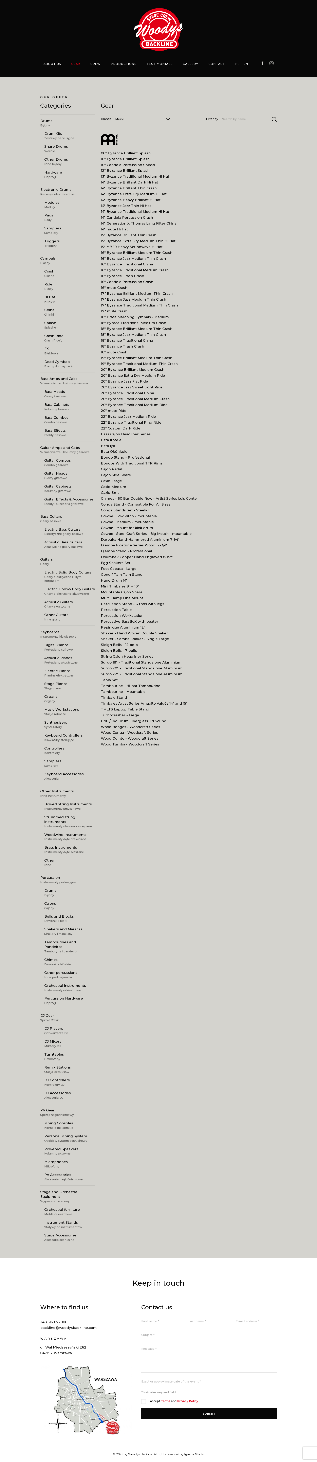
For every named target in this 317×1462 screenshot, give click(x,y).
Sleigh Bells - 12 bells (119, 648)
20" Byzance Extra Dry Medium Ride (133, 379)
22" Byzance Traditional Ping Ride (131, 426)
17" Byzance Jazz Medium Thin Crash (133, 303)
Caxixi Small (111, 496)
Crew (95, 64)
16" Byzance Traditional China (127, 268)
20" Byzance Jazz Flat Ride (124, 385)
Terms (165, 1401)
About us (52, 64)
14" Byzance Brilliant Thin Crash (129, 192)
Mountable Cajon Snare (122, 596)
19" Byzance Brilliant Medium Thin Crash (136, 361)
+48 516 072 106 (53, 1322)
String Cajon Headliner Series (127, 660)
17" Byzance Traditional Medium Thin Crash (139, 309)
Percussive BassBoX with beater (129, 625)
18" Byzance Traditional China (127, 344)
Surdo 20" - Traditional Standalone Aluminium (142, 672)
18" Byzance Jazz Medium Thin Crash (133, 338)
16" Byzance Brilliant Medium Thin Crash (136, 256)
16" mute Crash (114, 291)
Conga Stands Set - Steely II (125, 514)
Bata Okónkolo (114, 455)
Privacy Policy (187, 1401)
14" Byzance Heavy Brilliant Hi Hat (131, 203)
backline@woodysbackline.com (68, 1328)
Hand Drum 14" (114, 584)
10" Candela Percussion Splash (128, 168)
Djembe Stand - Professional (126, 554)
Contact (216, 64)
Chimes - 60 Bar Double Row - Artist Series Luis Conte (149, 502)
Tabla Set (109, 683)
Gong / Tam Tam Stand (122, 578)
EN (246, 64)
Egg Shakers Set (115, 566)
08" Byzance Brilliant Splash (126, 157)
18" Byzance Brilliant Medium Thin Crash (136, 332)
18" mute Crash (114, 356)
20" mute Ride (113, 414)
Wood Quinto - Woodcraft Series (129, 742)
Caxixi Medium (113, 490)
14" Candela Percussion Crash (127, 221)
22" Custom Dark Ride (120, 432)
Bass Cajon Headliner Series (126, 438)
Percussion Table (116, 613)
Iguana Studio (194, 1454)
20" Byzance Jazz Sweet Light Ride (132, 391)
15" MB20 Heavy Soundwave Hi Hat (132, 250)
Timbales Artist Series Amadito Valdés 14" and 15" (144, 707)
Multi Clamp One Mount (122, 601)
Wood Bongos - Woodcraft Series (130, 730)
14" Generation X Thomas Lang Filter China (138, 227)
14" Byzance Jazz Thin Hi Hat (126, 209)
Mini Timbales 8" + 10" (120, 590)
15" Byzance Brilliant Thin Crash (128, 238)
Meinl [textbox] (119, 119)
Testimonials (159, 64)
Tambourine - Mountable (123, 695)
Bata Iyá (108, 449)
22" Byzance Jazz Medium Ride (128, 420)
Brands (106, 119)
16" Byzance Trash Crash (122, 279)
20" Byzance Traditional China (127, 396)
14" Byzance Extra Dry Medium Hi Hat (134, 197)
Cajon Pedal (111, 473)
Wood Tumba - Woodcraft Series (130, 748)
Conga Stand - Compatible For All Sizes (135, 508)
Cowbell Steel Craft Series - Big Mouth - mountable (146, 537)
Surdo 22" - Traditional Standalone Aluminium (142, 677)
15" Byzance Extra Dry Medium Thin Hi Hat (138, 244)
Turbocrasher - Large (120, 719)
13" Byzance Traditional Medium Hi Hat (135, 180)
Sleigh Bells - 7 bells (119, 654)
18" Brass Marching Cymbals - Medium (135, 320)
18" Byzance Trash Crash (122, 350)
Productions (123, 64)
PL (237, 64)
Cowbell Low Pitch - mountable (129, 519)
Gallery (190, 64)
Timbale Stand (114, 701)
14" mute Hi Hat (114, 233)
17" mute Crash (114, 315)
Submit (209, 1413)
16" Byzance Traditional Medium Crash (135, 273)
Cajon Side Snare (116, 478)
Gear (75, 64)
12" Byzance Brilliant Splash (125, 174)
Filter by (212, 119)
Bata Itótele (111, 443)
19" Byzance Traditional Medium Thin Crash (139, 367)
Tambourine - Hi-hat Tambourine (130, 689)
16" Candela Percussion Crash (127, 285)
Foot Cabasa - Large (118, 572)
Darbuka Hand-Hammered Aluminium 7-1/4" (140, 543)
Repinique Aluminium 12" (123, 631)
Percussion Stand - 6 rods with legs (132, 607)
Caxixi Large (111, 484)
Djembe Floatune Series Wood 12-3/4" (134, 549)
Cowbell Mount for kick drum (127, 531)
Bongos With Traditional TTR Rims (132, 467)
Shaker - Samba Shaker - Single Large (135, 642)
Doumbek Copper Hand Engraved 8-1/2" (137, 560)
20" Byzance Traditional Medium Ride (134, 408)
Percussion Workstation (122, 619)
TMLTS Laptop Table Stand (125, 713)
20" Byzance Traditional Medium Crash (135, 402)
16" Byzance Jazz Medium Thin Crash (133, 262)
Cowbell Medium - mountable (127, 525)
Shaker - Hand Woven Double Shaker (134, 637)
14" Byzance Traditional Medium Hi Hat (135, 215)
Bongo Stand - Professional (125, 461)
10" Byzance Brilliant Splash (125, 162)
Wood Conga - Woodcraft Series (129, 736)
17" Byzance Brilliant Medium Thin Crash (137, 297)
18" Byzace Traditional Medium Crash (133, 326)
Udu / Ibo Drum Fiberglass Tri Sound (133, 724)
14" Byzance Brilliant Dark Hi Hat (129, 186)
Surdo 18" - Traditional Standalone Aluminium (141, 666)
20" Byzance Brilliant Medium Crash (132, 373)
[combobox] (142, 119)
